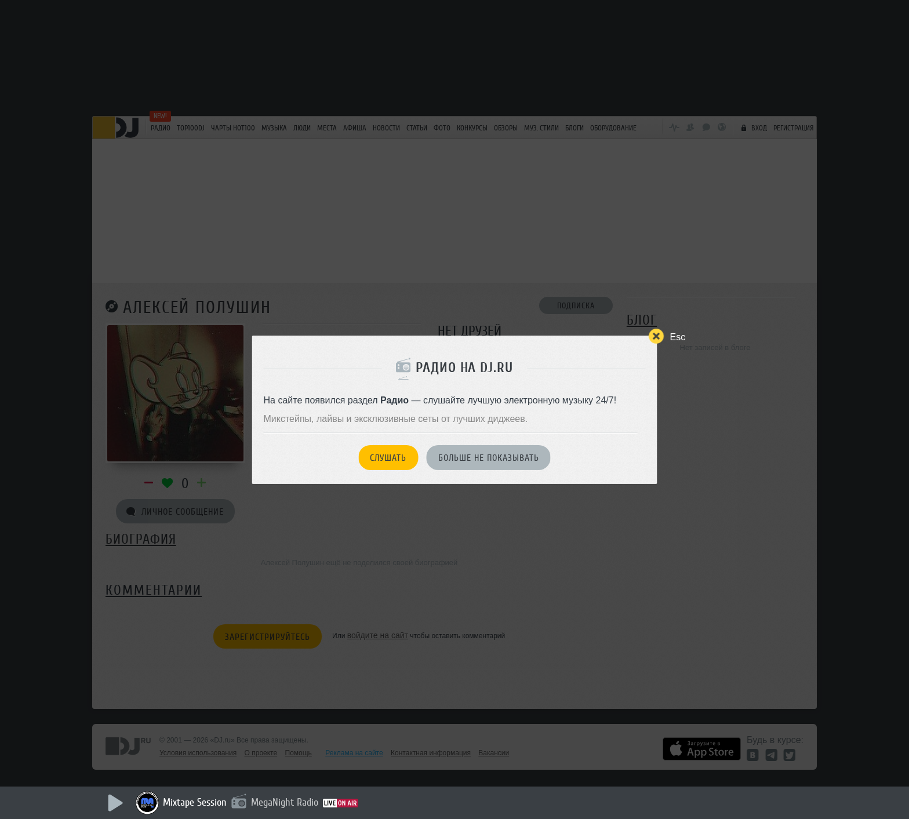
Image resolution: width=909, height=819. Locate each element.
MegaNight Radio (284, 802)
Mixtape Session (195, 802)
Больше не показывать (488, 458)
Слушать (388, 458)
